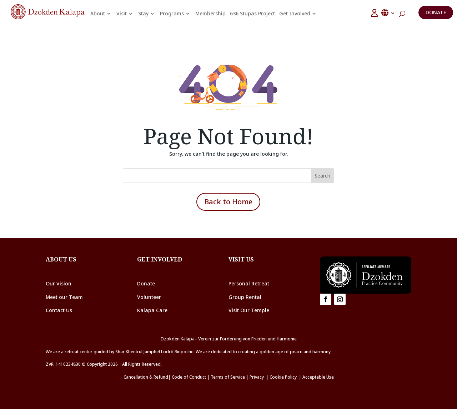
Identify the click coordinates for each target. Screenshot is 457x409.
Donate (436, 12)
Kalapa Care (152, 310)
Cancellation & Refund (146, 377)
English (388, 13)
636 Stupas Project (252, 13)
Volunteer (149, 297)
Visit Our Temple (249, 310)
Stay (143, 13)
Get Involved (294, 13)
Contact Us (59, 310)
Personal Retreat (248, 283)
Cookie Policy (284, 377)
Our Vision (58, 283)
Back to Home (228, 201)
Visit (121, 13)
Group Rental (244, 297)
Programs (172, 13)
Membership (210, 13)
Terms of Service (228, 377)
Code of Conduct (189, 377)
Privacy (257, 377)
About (97, 13)
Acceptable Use (318, 377)
